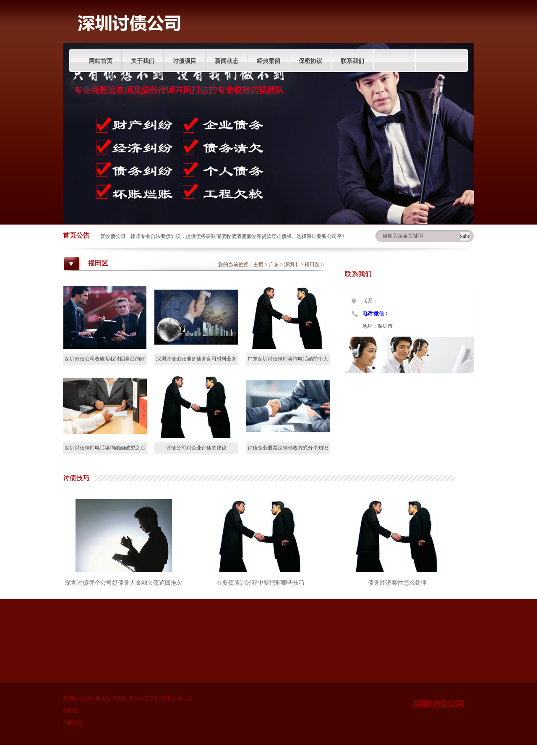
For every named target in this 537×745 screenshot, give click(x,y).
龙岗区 (135, 698)
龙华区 (103, 698)
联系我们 (352, 61)
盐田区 (168, 698)
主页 (258, 264)
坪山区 (119, 698)
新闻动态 (226, 61)
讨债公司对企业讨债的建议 (196, 448)
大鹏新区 (73, 723)
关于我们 (142, 61)
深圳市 (291, 264)
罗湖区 (70, 698)
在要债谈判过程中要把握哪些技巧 (260, 583)
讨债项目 (184, 61)
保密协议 (310, 61)
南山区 (185, 698)
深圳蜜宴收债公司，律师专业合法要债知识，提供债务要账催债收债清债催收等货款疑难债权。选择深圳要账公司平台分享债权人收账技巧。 (242, 236)
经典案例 (268, 61)
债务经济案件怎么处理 (397, 583)
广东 (274, 264)
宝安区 (152, 698)
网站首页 (100, 61)
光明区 (86, 698)
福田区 (312, 264)
